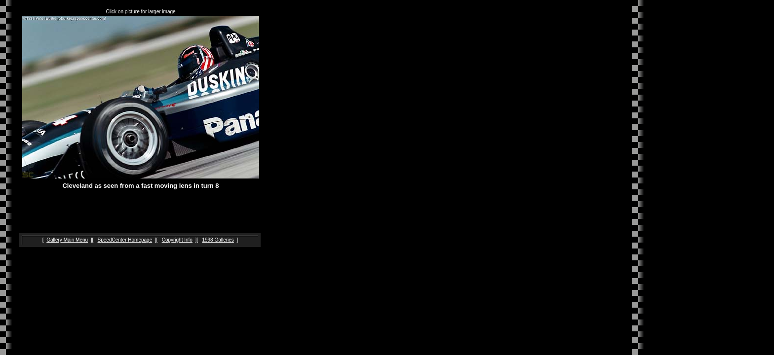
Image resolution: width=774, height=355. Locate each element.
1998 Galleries (217, 240)
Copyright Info (177, 240)
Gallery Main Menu (67, 240)
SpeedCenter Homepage (125, 240)
